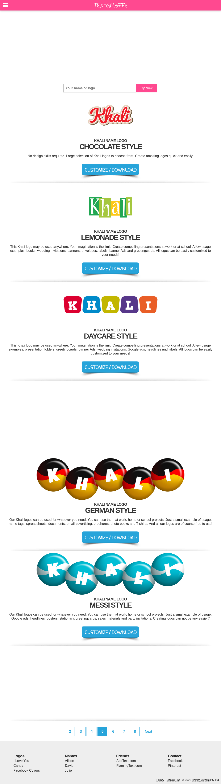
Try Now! (146, 88)
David (69, 765)
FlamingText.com (129, 765)
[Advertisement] (110, 47)
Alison (69, 761)
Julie (68, 770)
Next (148, 731)
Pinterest (174, 765)
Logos (18, 756)
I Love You (21, 761)
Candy (18, 765)
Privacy (160, 779)
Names (71, 756)
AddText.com (126, 761)
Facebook (175, 761)
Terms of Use (173, 779)
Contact (174, 756)
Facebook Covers (26, 770)
